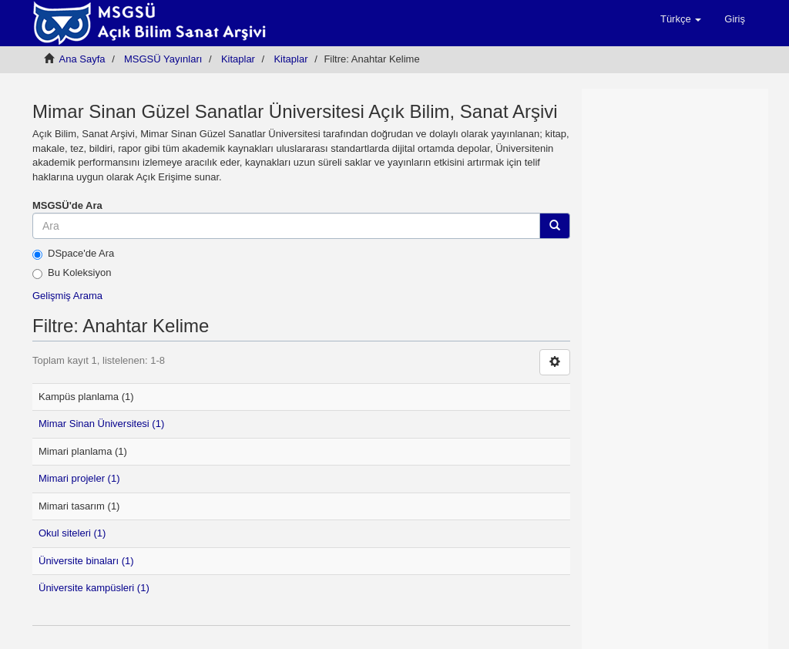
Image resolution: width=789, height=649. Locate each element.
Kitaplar (238, 59)
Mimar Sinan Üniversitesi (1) (101, 423)
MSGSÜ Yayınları (163, 59)
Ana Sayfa (82, 59)
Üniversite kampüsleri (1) (94, 588)
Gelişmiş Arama (67, 295)
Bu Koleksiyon (71, 273)
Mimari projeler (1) (79, 478)
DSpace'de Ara (73, 253)
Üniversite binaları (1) (86, 561)
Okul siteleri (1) (72, 533)
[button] (681, 19)
